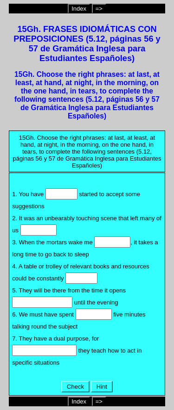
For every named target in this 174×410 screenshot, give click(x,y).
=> (99, 8)
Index (78, 8)
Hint (102, 386)
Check (75, 386)
